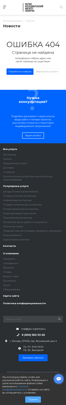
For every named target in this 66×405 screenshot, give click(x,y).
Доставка (8, 167)
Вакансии (8, 267)
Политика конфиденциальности (24, 303)
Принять (33, 399)
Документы (9, 280)
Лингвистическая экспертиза (19, 196)
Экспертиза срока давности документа (25, 222)
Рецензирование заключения (19, 213)
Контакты (9, 246)
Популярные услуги (16, 186)
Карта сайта (11, 296)
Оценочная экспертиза (16, 239)
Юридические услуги (15, 163)
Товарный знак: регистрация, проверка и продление (32, 230)
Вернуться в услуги (47, 71)
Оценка (7, 159)
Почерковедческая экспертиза (20, 209)
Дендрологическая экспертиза (20, 191)
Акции (6, 285)
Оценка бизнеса (12, 235)
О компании (11, 253)
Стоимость (9, 172)
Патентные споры (13, 226)
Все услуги (10, 149)
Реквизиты (9, 259)
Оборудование (11, 289)
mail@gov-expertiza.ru (33, 329)
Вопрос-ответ (11, 276)
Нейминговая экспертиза (17, 200)
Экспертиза (9, 154)
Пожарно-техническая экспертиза (22, 204)
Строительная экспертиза (17, 217)
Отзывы (7, 272)
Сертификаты (10, 263)
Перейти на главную (20, 71)
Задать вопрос (33, 135)
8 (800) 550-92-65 (33, 334)
